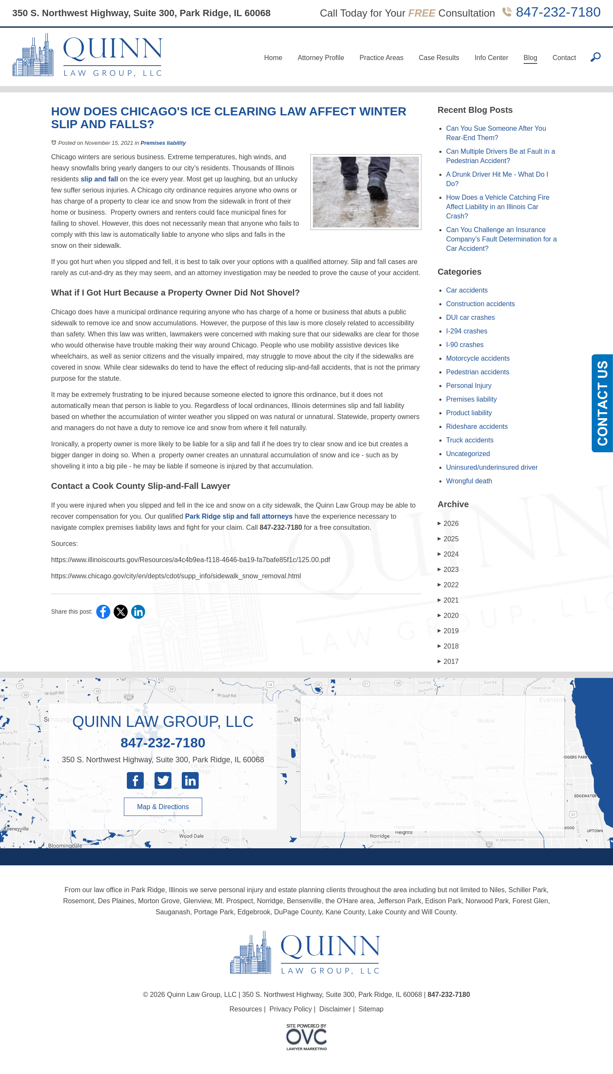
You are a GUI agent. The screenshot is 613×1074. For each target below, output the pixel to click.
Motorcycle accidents (478, 358)
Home (273, 57)
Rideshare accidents (477, 426)
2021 (448, 600)
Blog (530, 57)
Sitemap (371, 1009)
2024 (448, 554)
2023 (448, 569)
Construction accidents (480, 303)
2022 (448, 585)
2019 (448, 631)
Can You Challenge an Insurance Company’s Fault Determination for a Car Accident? (501, 239)
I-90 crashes (465, 344)
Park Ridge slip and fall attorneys (239, 516)
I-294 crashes (466, 331)
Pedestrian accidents (478, 372)
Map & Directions (163, 806)
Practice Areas (382, 57)
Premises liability (163, 143)
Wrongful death (469, 481)
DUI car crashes (470, 317)
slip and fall (99, 179)
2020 (448, 615)
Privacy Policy (290, 1009)
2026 (448, 523)
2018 (448, 646)
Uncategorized (468, 453)
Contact (564, 57)
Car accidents (467, 290)
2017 (448, 661)
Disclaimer (335, 1009)
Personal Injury (469, 385)
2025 (448, 539)
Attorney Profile (321, 57)
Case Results (439, 57)
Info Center (491, 57)
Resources (245, 1009)
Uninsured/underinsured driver (492, 467)
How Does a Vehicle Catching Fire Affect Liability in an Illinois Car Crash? (498, 207)
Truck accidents (469, 440)
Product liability (469, 412)
